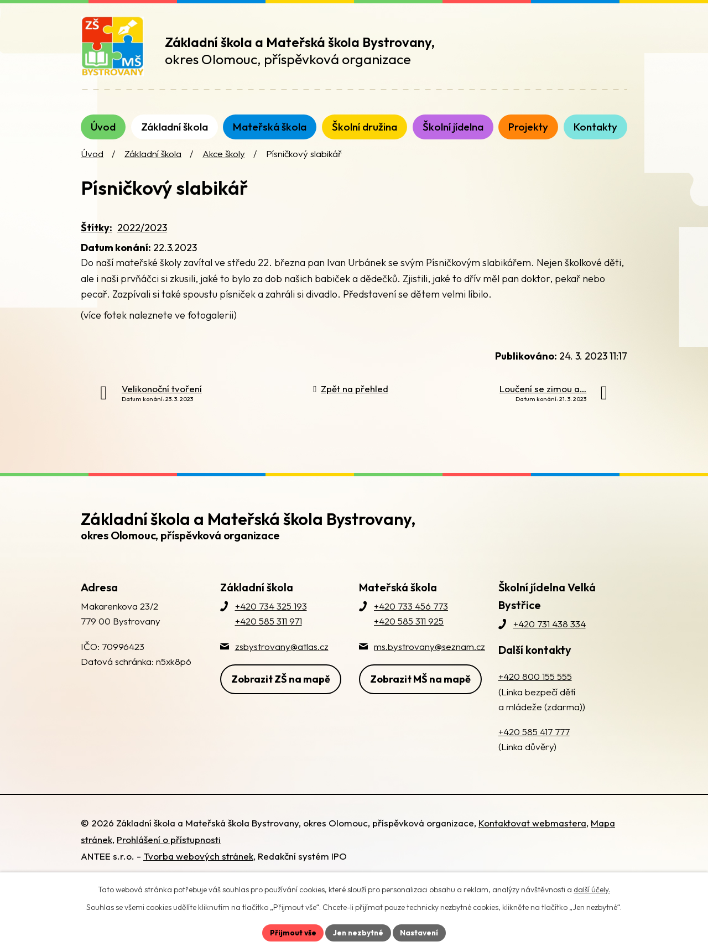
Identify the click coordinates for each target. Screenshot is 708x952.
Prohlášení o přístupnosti (169, 850)
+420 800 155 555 (535, 687)
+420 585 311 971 (268, 632)
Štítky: (96, 238)
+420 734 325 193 (271, 617)
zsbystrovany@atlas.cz (282, 657)
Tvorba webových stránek (198, 867)
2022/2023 (142, 238)
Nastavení (420, 932)
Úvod (92, 164)
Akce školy (223, 164)
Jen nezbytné (358, 932)
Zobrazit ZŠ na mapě (280, 689)
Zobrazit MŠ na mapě (420, 689)
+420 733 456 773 (411, 617)
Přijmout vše (291, 932)
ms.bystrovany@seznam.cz (429, 657)
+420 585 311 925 (409, 632)
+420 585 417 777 (534, 742)
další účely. (592, 889)
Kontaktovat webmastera (532, 834)
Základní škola (152, 164)
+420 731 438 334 (549, 635)
